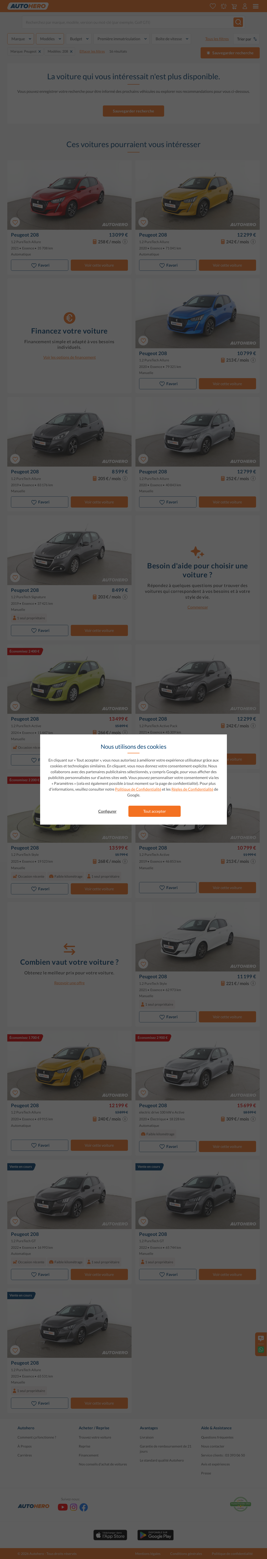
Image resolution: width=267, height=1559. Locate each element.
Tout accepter (154, 811)
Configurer (107, 811)
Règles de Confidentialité (192, 789)
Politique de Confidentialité (138, 789)
